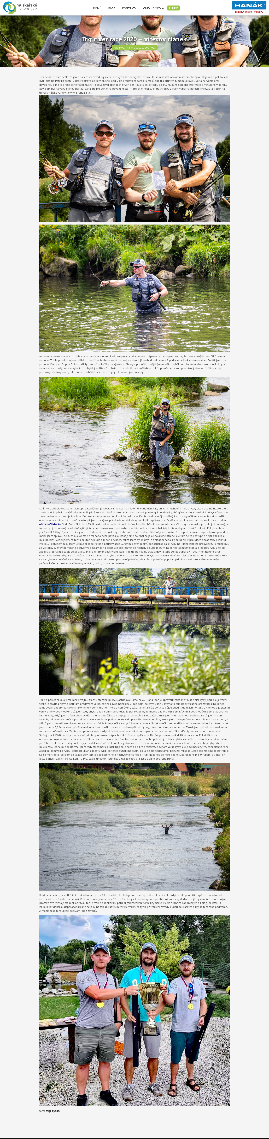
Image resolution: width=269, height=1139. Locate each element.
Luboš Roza (149, 47)
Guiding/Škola (153, 8)
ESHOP (173, 8)
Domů (97, 8)
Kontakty (129, 8)
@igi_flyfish (52, 1111)
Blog (111, 8)
